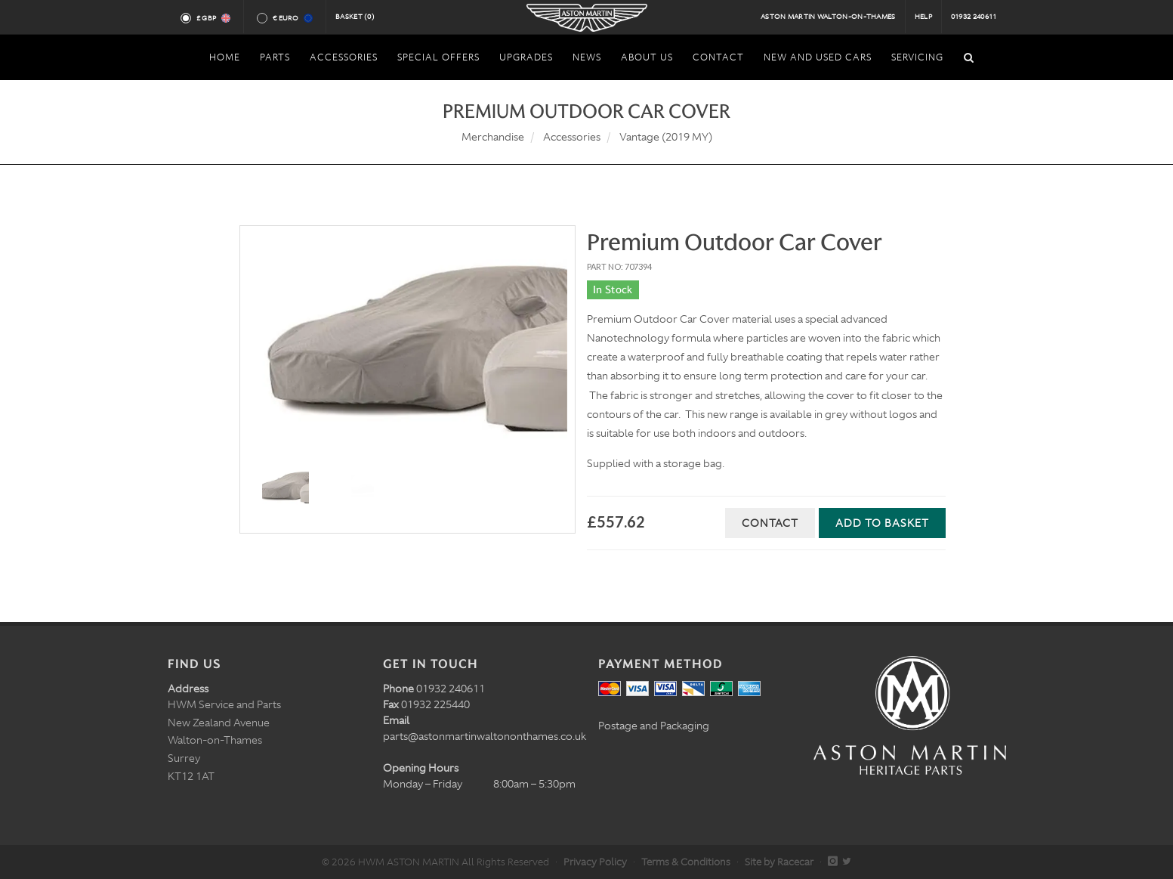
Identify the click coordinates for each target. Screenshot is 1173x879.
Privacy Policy (595, 862)
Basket (355, 16)
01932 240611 (974, 16)
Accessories (571, 137)
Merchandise (492, 137)
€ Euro (292, 18)
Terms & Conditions (685, 862)
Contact (770, 523)
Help (923, 16)
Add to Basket (882, 523)
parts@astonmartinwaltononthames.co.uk (484, 736)
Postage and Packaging (653, 725)
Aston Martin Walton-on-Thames (828, 16)
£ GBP (212, 18)
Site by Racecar (779, 862)
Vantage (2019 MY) (665, 137)
